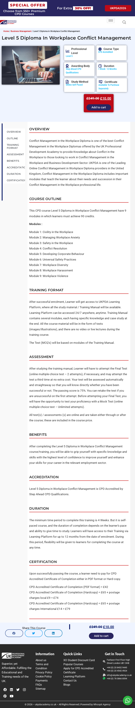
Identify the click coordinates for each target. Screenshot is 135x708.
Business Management (21, 31)
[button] (14, 633)
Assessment (15, 154)
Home (6, 31)
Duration (14, 173)
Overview (14, 131)
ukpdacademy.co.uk (45, 704)
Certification (16, 180)
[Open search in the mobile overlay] (124, 22)
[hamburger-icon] (111, 20)
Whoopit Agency (102, 704)
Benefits (13, 160)
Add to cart (98, 107)
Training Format (13, 146)
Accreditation (16, 167)
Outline (12, 138)
